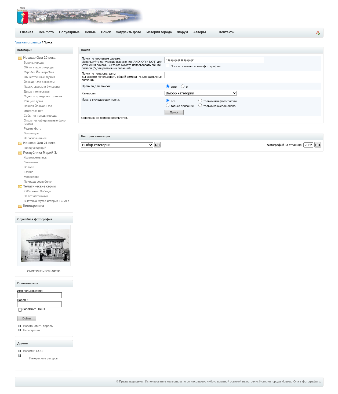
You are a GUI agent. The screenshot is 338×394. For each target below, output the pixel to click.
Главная (26, 32)
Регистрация (32, 330)
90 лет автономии (36, 196)
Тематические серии (39, 186)
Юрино (29, 172)
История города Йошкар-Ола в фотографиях (290, 381)
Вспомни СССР (34, 350)
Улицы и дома (33, 101)
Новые (90, 32)
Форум (182, 32)
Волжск (29, 167)
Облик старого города (39, 67)
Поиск (106, 32)
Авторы (199, 32)
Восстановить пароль (38, 325)
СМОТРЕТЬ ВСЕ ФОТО (43, 271)
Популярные (69, 32)
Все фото (46, 32)
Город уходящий (35, 147)
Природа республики (38, 181)
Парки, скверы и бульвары (42, 86)
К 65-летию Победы (37, 191)
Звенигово (31, 162)
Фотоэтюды (31, 133)
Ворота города (34, 62)
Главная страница (28, 42)
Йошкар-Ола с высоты (39, 81)
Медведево (31, 176)
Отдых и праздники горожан (43, 96)
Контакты (227, 32)
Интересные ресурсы (44, 358)
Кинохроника (33, 206)
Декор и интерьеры (37, 91)
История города (159, 32)
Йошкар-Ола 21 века (39, 143)
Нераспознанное (35, 138)
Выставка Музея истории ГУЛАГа (46, 200)
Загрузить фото (128, 32)
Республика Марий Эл (41, 152)
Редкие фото (32, 128)
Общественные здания (39, 77)
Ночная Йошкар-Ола (38, 106)
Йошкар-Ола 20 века (39, 58)
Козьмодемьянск (35, 157)
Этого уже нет (33, 110)
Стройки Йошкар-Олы (39, 72)
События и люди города (40, 115)
